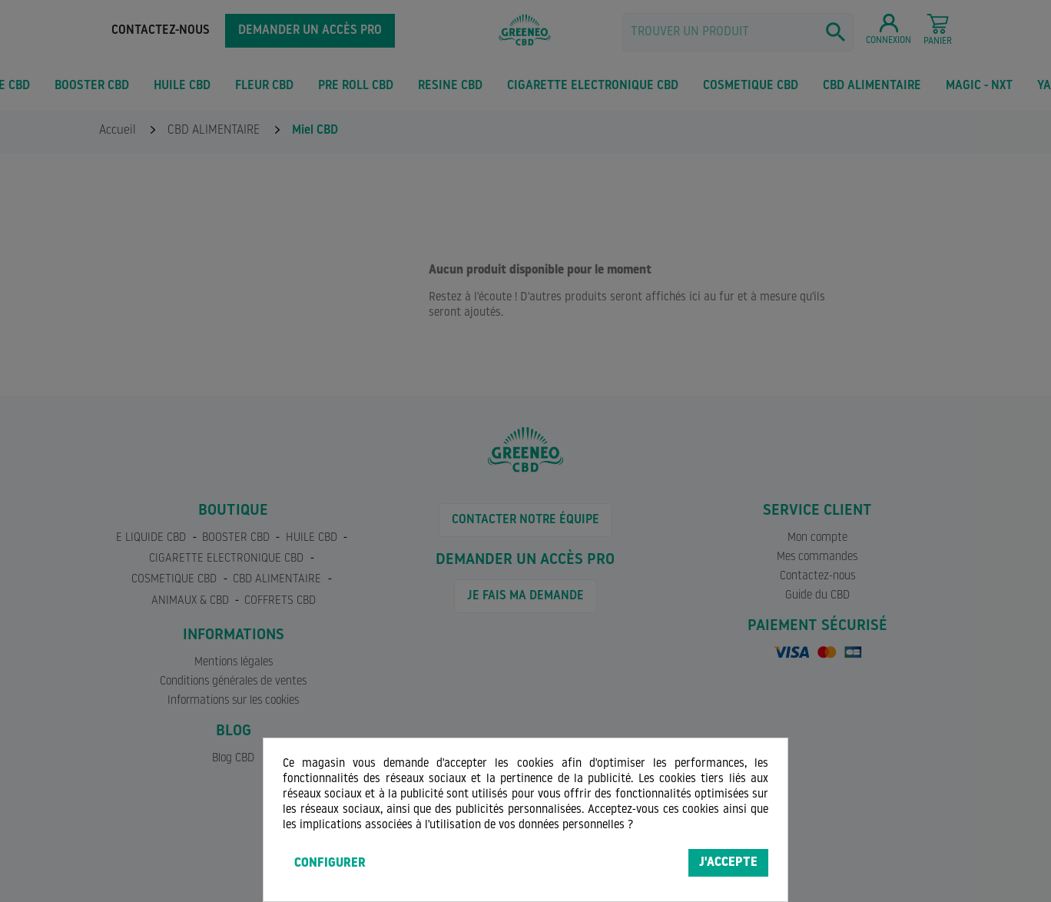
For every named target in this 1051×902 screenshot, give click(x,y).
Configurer (330, 863)
